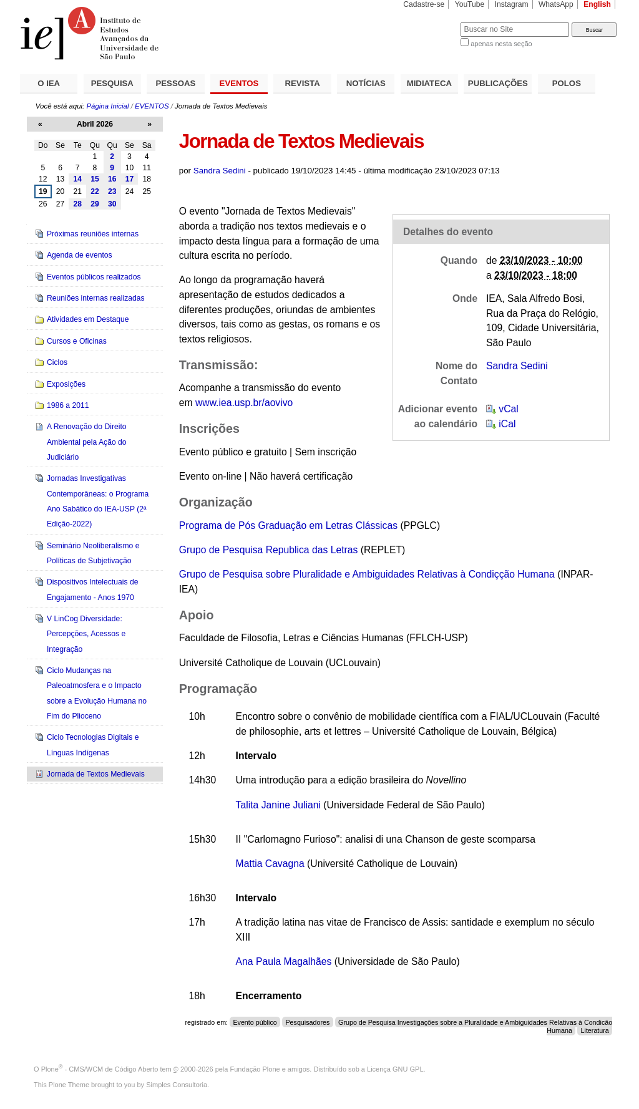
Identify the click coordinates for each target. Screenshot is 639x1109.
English (597, 4)
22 (94, 191)
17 (129, 179)
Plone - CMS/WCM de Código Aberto (100, 1069)
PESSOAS (176, 83)
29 (94, 204)
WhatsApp (556, 4)
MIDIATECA (429, 83)
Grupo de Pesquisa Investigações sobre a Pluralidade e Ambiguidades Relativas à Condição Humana (475, 1026)
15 (94, 179)
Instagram (512, 4)
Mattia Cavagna (270, 863)
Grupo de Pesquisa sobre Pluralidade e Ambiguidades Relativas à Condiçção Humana (367, 574)
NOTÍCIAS (366, 83)
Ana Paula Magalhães (284, 961)
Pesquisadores (307, 1022)
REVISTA (302, 83)
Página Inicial (107, 106)
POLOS (566, 83)
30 (112, 204)
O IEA (48, 83)
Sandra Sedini (219, 170)
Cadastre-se (423, 4)
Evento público (254, 1022)
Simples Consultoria (176, 1084)
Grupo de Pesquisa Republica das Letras (268, 550)
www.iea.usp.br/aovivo (244, 402)
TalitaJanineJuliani (278, 805)
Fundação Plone (255, 1069)
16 (112, 179)
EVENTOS (239, 83)
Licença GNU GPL (395, 1069)
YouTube (470, 4)
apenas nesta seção (501, 43)
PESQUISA (112, 83)
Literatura (595, 1030)
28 (77, 204)
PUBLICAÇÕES (498, 83)
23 (112, 191)
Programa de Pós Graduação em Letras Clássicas (288, 525)
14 (77, 179)
